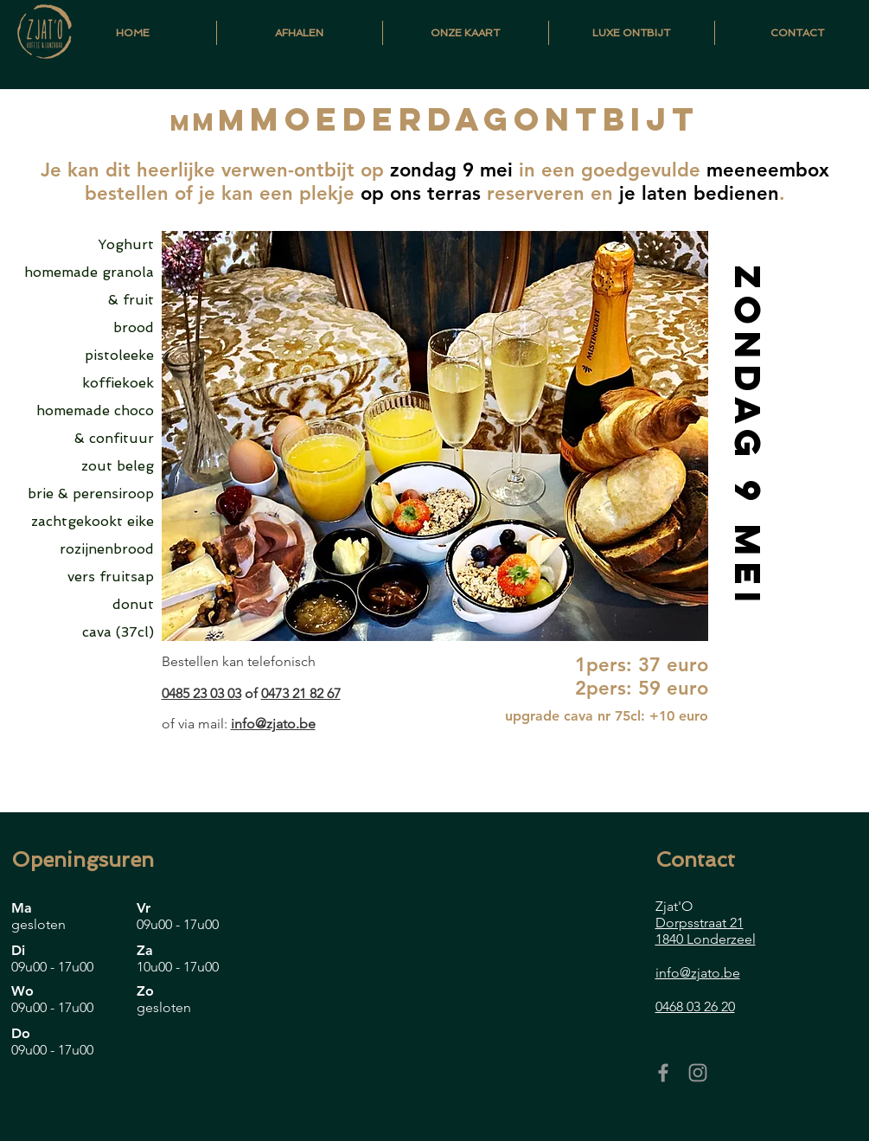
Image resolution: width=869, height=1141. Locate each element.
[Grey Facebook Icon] (663, 1073)
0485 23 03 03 (201, 693)
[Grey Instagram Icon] (698, 1073)
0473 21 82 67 (301, 693)
